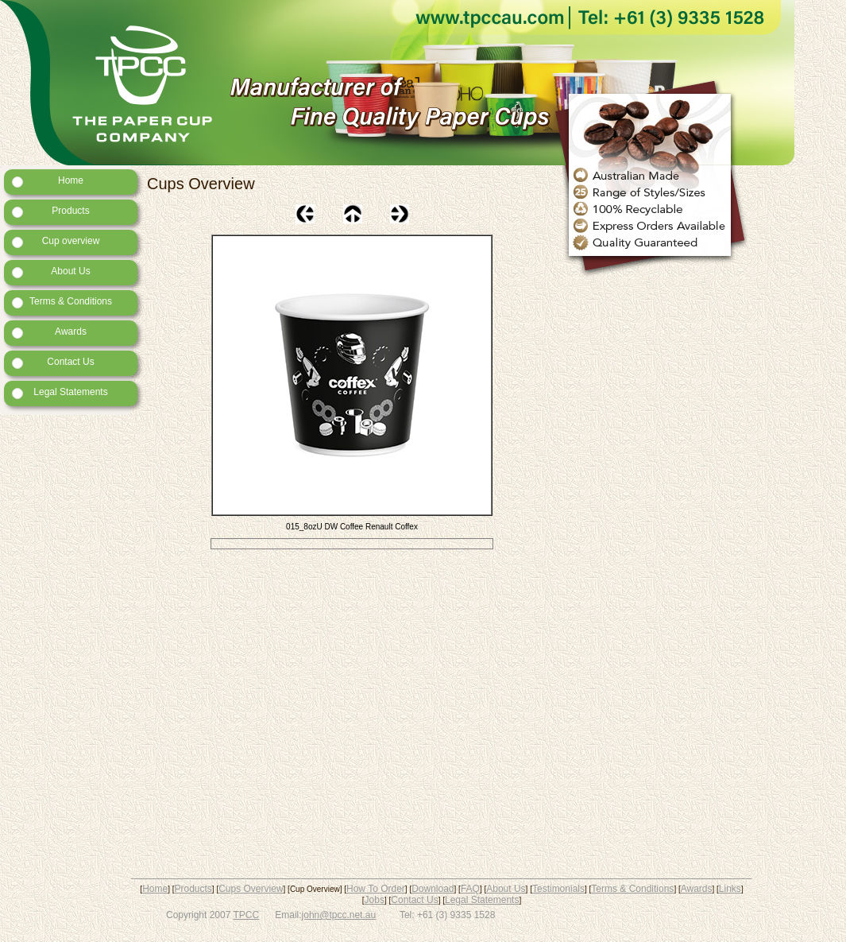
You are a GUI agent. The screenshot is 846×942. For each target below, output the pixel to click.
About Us (51, 272)
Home (47, 181)
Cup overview (55, 241)
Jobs (374, 899)
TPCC (247, 915)
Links (730, 888)
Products (51, 211)
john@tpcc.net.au (339, 915)
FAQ (470, 888)
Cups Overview (250, 888)
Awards (49, 332)
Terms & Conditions (62, 302)
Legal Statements (60, 392)
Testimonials (558, 888)
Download (432, 888)
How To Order (375, 888)
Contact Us (53, 362)
